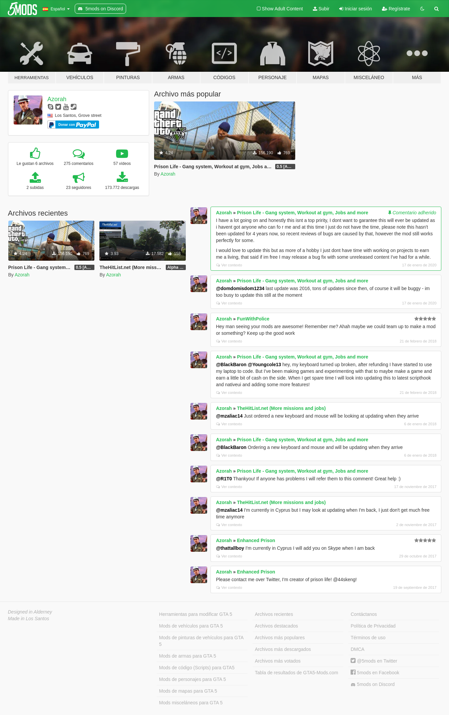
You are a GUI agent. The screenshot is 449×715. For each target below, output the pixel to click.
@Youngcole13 (264, 364)
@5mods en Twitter (374, 661)
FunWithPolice (253, 318)
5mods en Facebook (375, 673)
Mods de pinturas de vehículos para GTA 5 (201, 641)
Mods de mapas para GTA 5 (188, 691)
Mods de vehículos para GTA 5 (191, 626)
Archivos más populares (280, 637)
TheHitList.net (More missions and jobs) (281, 408)
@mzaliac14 (229, 416)
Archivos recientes (274, 614)
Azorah (56, 99)
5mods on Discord (373, 684)
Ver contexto (229, 265)
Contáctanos (364, 614)
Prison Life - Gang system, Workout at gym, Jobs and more (302, 212)
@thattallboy (230, 548)
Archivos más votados (278, 661)
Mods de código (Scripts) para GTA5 (197, 667)
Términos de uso (368, 637)
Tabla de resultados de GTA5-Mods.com (296, 672)
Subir (321, 8)
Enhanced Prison (256, 540)
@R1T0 (224, 478)
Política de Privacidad (373, 626)
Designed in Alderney (30, 612)
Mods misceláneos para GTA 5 (190, 702)
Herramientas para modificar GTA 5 (195, 614)
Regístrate (396, 8)
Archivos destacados (276, 626)
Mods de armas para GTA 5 (187, 656)
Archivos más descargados (283, 649)
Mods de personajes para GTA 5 (192, 679)
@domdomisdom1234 (240, 288)
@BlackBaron (231, 364)
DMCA (357, 649)
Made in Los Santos (28, 618)
